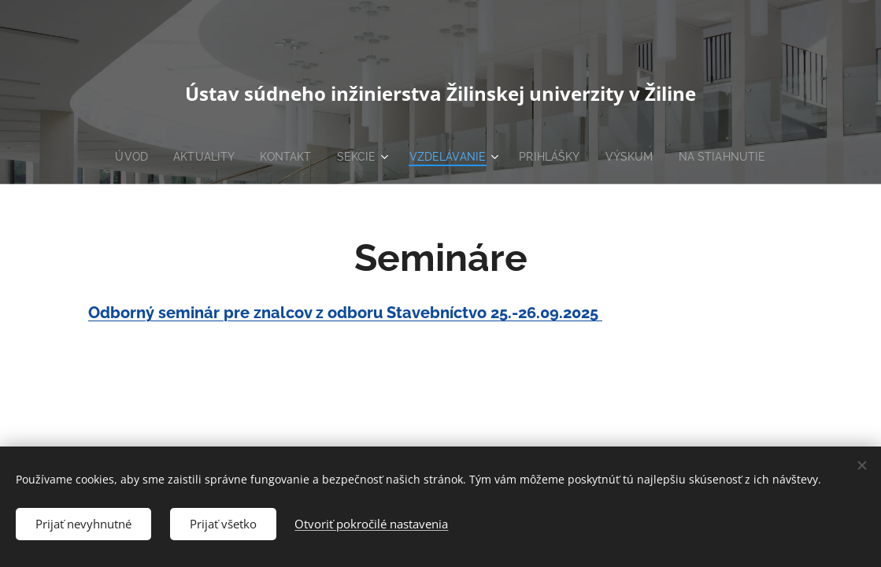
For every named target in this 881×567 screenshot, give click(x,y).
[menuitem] (125, 156)
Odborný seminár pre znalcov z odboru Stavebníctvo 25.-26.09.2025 (345, 312)
